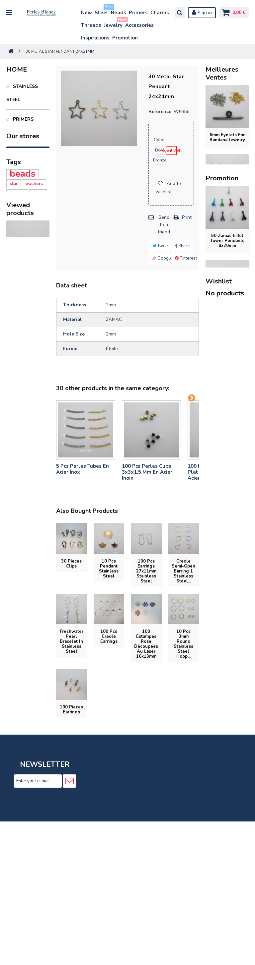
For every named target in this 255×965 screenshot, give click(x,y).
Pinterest (184, 258)
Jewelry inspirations (22, 276)
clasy (38, 375)
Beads (118, 12)
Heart (15, 416)
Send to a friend (164, 224)
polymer (18, 385)
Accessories (139, 25)
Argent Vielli (171, 150)
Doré (159, 150)
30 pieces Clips (71, 563)
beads (23, 355)
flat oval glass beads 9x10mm (227, 577)
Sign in (202, 12)
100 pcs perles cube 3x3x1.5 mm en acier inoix (147, 472)
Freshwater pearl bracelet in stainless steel (71, 641)
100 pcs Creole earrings (109, 636)
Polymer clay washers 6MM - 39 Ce (26, 400)
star (14, 365)
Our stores (22, 302)
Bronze (160, 160)
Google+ (161, 258)
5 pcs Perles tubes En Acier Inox (82, 469)
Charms (159, 12)
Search (180, 12)
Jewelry (113, 24)
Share (182, 246)
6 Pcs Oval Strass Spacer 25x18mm (227, 793)
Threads (91, 25)
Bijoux (20, 197)
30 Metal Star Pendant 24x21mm (28, 531)
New (86, 12)
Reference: (160, 111)
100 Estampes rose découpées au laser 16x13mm (146, 644)
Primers (138, 12)
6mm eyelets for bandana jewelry (227, 137)
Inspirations (95, 37)
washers (34, 365)
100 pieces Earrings (71, 709)
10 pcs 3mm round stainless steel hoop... (183, 644)
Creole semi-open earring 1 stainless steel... (183, 571)
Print (187, 217)
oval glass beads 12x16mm (227, 721)
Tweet (160, 246)
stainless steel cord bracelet (227, 276)
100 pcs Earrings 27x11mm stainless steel (146, 571)
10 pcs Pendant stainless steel (109, 568)
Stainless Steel (22, 93)
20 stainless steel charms (227, 206)
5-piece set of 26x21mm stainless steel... (227, 417)
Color (160, 140)
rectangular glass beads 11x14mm (227, 649)
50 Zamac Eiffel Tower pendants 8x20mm (227, 506)
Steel (102, 11)
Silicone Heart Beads (25, 438)
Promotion (125, 37)
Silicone (18, 426)
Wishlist (219, 819)
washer (17, 375)
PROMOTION (27, 250)
